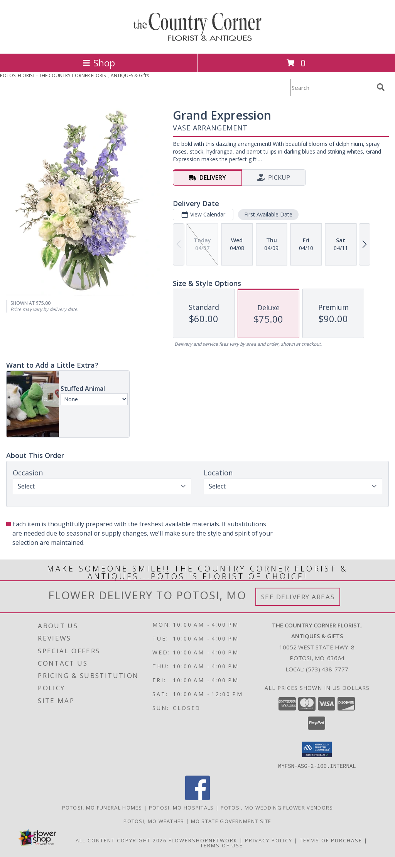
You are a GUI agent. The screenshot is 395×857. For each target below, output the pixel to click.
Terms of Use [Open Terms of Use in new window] (221, 845)
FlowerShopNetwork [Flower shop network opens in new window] (203, 840)
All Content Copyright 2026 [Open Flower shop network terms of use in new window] (121, 840)
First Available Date (268, 214)
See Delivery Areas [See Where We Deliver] (298, 596)
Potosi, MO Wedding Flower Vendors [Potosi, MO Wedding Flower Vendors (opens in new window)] (277, 807)
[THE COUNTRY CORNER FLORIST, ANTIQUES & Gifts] (197, 42)
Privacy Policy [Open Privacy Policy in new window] (268, 840)
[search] (381, 87)
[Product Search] (332, 87)
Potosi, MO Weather (153, 820)
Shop (99, 62)
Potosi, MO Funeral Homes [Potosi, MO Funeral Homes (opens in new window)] (102, 807)
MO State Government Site (231, 820)
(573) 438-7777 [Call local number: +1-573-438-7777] (327, 669)
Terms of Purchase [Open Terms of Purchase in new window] (331, 840)
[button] (317, 749)
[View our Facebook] (197, 797)
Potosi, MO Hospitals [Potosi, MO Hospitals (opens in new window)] (181, 807)
